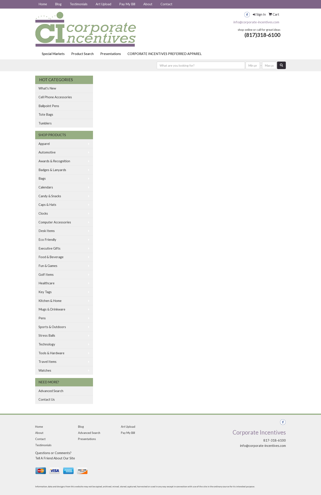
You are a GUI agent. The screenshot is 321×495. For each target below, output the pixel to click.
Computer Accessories (54, 222)
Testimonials (79, 4)
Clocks (43, 213)
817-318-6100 (274, 440)
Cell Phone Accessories (55, 97)
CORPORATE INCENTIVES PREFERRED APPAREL (165, 54)
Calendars (45, 187)
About (147, 4)
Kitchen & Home (50, 301)
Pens (42, 318)
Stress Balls (46, 335)
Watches (44, 370)
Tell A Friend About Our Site (55, 458)
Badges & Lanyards (52, 170)
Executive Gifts (49, 248)
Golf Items (46, 274)
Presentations (110, 54)
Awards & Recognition (54, 161)
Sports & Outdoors (52, 327)
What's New (47, 88)
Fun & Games (47, 266)
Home (42, 4)
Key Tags (45, 292)
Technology (46, 344)
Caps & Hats (47, 204)
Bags (42, 178)
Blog (58, 4)
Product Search (82, 54)
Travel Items (47, 361)
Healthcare (46, 283)
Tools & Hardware (51, 353)
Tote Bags (45, 114)
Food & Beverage (51, 257)
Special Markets (53, 54)
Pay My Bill (127, 4)
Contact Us (46, 399)
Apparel (44, 144)
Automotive (47, 152)
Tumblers (45, 123)
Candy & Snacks (49, 196)
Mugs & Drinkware (51, 309)
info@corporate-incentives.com (256, 22)
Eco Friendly (47, 239)
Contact (166, 4)
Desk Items (46, 231)
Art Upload (103, 4)
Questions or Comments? (53, 453)
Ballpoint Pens (48, 106)
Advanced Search (50, 391)
